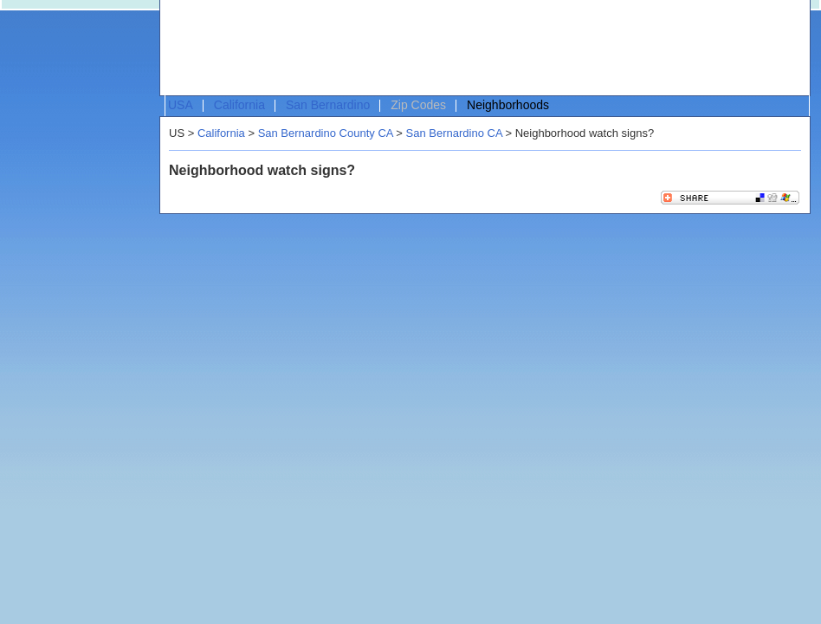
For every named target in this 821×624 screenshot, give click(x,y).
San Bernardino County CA (325, 133)
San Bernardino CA (454, 133)
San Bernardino (328, 105)
